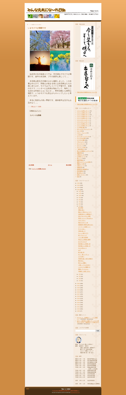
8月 (80, 199)
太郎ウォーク (80, 165)
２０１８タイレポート (83, 122)
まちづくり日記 (81, 147)
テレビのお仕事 (81, 138)
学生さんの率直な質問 (84, 239)
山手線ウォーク (81, 156)
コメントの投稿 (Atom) (39, 169)
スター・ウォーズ (82, 133)
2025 (78, 185)
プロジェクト (80, 142)
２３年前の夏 (80, 127)
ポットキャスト (81, 143)
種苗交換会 (80, 160)
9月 (80, 197)
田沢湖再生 (80, 171)
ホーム (50, 165)
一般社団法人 (80, 149)
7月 (80, 202)
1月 (80, 280)
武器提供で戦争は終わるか (85, 224)
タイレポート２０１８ (83, 136)
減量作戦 (79, 153)
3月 (80, 276)
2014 (78, 300)
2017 (78, 294)
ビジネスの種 (80, 140)
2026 (78, 183)
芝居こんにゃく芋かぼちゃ (85, 218)
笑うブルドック (82, 235)
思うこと (34, 106)
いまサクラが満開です (37, 28)
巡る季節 (80, 207)
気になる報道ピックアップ (84, 151)
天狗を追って (82, 231)
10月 (80, 195)
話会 (78, 176)
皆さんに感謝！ (82, 263)
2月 (80, 278)
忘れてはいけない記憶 (84, 216)
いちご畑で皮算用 (83, 237)
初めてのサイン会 (83, 222)
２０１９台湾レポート (83, 125)
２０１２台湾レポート (83, 114)
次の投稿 (31, 165)
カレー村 (79, 131)
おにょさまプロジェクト (83, 129)
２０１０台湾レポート (83, 111)
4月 (80, 274)
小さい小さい (82, 220)
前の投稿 (68, 165)
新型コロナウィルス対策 (83, 162)
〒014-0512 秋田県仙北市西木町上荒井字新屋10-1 (65, 390)
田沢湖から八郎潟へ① (84, 246)
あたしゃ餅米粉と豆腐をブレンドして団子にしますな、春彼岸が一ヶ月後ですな (88, 321)
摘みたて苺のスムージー (85, 212)
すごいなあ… (82, 229)
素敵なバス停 (80, 164)
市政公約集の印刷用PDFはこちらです (87, 104)
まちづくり (80, 145)
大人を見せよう (82, 248)
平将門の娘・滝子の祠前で (85, 258)
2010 (78, 309)
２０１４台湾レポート (83, 116)
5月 (80, 206)
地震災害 (79, 167)
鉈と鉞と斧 (81, 252)
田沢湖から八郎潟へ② (84, 244)
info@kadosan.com (75, 392)
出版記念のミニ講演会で (85, 214)
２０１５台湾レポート (83, 118)
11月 (80, 193)
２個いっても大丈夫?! (84, 265)
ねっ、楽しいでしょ (83, 254)
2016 (78, 296)
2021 (78, 285)
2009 (78, 311)
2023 (78, 189)
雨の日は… (81, 260)
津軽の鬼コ (81, 210)
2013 (78, 302)
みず (79, 250)
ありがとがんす (82, 241)
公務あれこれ (80, 154)
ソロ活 (79, 134)
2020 (78, 287)
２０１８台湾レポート (83, 123)
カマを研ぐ (81, 256)
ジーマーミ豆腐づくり (84, 227)
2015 (78, 298)
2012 (78, 304)
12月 (80, 191)
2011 (78, 306)
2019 (78, 290)
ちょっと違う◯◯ (83, 233)
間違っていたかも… (83, 269)
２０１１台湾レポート (83, 112)
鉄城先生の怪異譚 (82, 169)
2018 (78, 292)
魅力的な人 (80, 173)
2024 (78, 187)
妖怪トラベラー (81, 174)
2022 (78, 283)
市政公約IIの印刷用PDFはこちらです (87, 92)
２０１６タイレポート (83, 120)
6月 (80, 204)
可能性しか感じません (84, 271)
